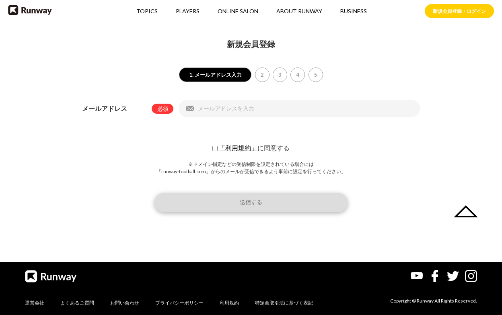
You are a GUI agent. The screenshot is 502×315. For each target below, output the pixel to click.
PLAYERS (188, 11)
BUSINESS (353, 11)
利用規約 (229, 303)
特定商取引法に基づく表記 (284, 303)
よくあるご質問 (77, 303)
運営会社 (34, 303)
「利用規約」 (238, 147)
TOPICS (147, 11)
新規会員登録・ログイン (459, 11)
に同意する (254, 147)
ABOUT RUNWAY (299, 11)
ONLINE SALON (238, 11)
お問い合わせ (124, 303)
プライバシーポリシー (179, 303)
